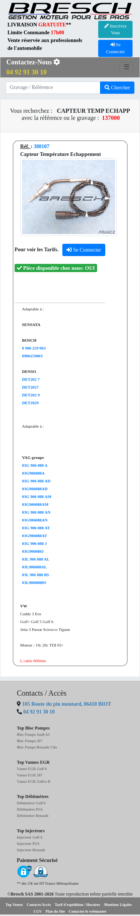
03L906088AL (34, 567)
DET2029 (30, 402)
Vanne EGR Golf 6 (32, 769)
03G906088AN (34, 520)
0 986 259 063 (34, 348)
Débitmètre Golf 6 (31, 803)
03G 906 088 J (34, 543)
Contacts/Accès (39, 905)
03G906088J (33, 551)
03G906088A (33, 473)
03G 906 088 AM (37, 496)
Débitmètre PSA (30, 809)
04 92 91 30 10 (39, 712)
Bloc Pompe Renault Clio (37, 747)
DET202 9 (31, 395)
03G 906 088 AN (36, 512)
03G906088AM (35, 504)
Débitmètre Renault (33, 816)
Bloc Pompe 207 (29, 741)
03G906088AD (34, 488)
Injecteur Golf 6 (29, 837)
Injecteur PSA (28, 844)
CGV (38, 911)
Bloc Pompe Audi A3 (33, 735)
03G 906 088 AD (36, 481)
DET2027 (30, 387)
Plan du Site (55, 911)
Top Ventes (14, 905)
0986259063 (32, 356)
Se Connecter (83, 250)
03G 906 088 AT (36, 528)
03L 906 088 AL (36, 559)
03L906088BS (34, 582)
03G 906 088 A (34, 465)
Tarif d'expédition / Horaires (77, 905)
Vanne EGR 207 (30, 775)
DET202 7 (31, 379)
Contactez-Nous (33, 67)
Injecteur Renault (31, 850)
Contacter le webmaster (87, 911)
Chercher (117, 87)
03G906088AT (34, 535)
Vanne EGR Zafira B (33, 781)
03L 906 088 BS (35, 574)
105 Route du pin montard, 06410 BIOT (66, 704)
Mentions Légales (118, 905)
